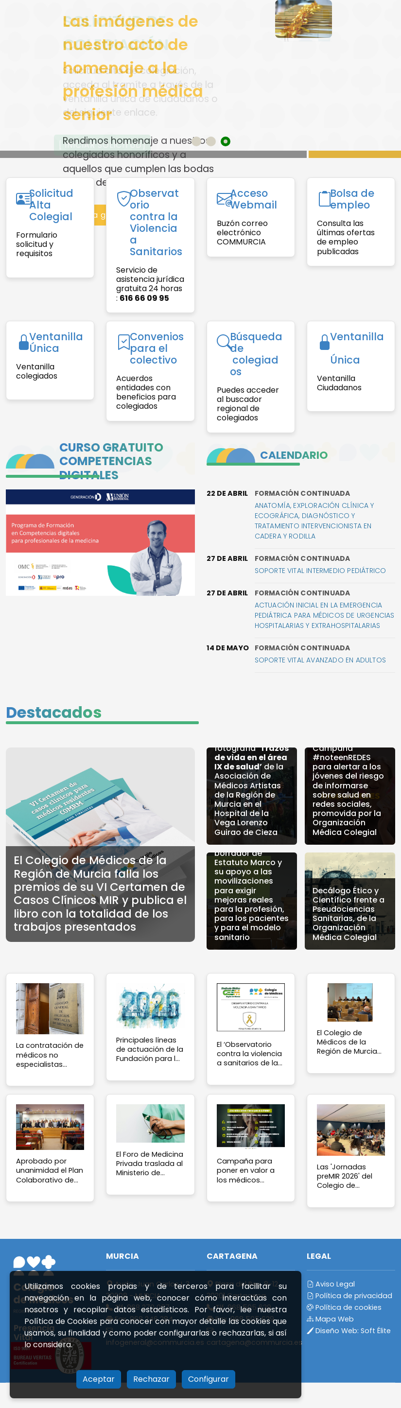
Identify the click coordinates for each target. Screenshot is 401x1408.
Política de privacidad (349, 1296)
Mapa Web (330, 1319)
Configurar (208, 1379)
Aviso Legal (331, 1284)
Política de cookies (344, 1307)
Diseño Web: (349, 1331)
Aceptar (99, 1379)
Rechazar (151, 1379)
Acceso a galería (95, 215)
